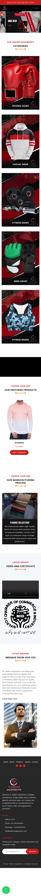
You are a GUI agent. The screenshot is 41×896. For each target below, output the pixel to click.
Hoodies (20, 442)
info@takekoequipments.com (16, 831)
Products (19, 762)
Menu (35, 8)
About (12, 762)
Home (6, 762)
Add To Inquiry (20, 452)
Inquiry (27, 762)
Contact (35, 762)
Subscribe (32, 851)
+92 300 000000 (16, 823)
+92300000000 (19, 827)
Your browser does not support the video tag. (20, 590)
